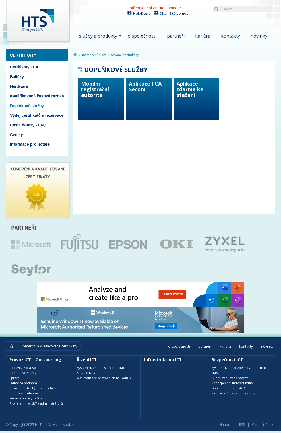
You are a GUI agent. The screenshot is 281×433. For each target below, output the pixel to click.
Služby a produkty (98, 36)
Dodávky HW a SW (22, 367)
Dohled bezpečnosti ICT (230, 388)
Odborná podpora (23, 383)
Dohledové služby (22, 372)
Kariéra (202, 36)
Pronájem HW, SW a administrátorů (36, 403)
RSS (242, 424)
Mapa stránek (262, 424)
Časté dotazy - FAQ (28, 125)
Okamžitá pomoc (173, 13)
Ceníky (16, 134)
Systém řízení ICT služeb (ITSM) (100, 367)
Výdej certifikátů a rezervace (36, 115)
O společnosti (142, 36)
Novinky (259, 36)
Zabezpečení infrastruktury (232, 383)
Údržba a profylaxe (23, 393)
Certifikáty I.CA (24, 67)
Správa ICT (17, 378)
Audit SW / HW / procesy (230, 378)
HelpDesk (141, 13)
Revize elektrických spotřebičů (32, 388)
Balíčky (17, 76)
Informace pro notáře (30, 144)
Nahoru (225, 424)
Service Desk (86, 372)
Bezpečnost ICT (227, 359)
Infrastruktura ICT (163, 359)
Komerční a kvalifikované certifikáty (110, 55)
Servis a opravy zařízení (27, 398)
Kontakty (230, 36)
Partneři (176, 36)
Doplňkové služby (27, 105)
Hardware (19, 86)
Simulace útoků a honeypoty (233, 393)
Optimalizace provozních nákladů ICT (105, 378)
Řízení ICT (87, 359)
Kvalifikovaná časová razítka (37, 96)
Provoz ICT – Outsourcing (35, 359)
